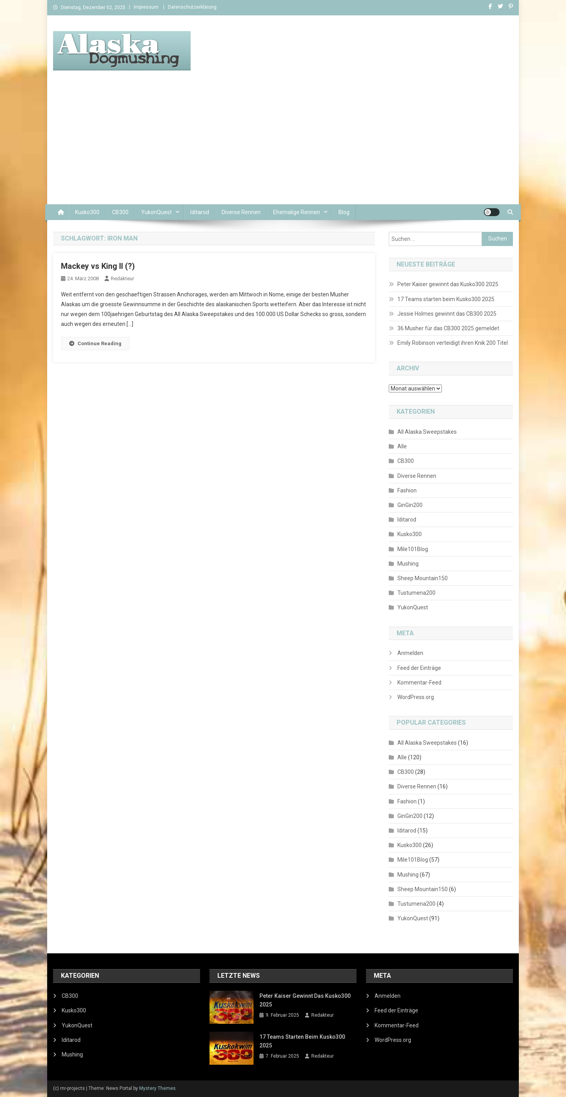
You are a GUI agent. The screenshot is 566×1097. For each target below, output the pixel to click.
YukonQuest (156, 212)
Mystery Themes (157, 1088)
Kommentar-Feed (419, 682)
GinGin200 (410, 505)
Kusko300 (87, 212)
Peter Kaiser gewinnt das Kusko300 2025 (447, 284)
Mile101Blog (412, 549)
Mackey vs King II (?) (98, 266)
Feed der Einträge (419, 668)
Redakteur (122, 278)
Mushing (408, 564)
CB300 (120, 212)
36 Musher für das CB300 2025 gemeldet (448, 328)
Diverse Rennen (241, 212)
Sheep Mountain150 (422, 578)
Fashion (407, 490)
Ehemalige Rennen (296, 212)
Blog (343, 212)
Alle (402, 446)
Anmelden (410, 653)
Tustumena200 (416, 593)
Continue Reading (95, 343)
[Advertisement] (283, 145)
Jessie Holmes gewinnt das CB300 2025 (446, 314)
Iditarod (199, 212)
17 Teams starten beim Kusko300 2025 (445, 299)
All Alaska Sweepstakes (427, 432)
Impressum (146, 7)
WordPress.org (415, 697)
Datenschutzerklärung (192, 7)
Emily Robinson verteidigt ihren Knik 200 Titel (452, 343)
